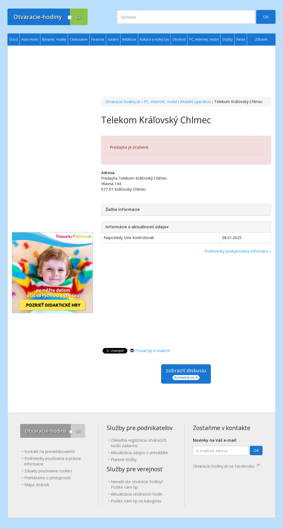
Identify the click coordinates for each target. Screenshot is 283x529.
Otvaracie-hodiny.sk (122, 101)
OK (266, 16)
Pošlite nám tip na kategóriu (136, 501)
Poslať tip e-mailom (152, 350)
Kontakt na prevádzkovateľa (49, 451)
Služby (227, 39)
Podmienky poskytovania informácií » (238, 251)
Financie (97, 39)
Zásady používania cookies (48, 470)
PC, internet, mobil (160, 101)
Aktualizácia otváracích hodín (137, 494)
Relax (240, 39)
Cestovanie (79, 39)
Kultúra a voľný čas (154, 39)
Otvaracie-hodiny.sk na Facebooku (226, 466)
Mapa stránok (36, 484)
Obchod (178, 39)
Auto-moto (29, 39)
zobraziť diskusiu (186, 373)
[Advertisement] (186, 72)
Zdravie (261, 39)
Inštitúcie (129, 39)
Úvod (13, 39)
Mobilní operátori (195, 101)
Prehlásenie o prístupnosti (47, 477)
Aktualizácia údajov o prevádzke (139, 452)
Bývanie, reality (54, 39)
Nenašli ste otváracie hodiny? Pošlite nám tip (137, 484)
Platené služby (124, 459)
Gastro (113, 39)
